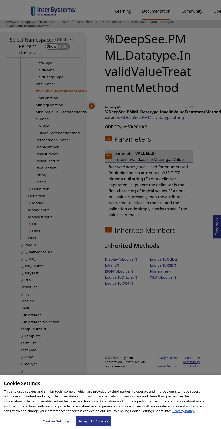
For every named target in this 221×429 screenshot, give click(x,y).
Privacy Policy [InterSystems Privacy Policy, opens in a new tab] (183, 413)
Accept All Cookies (93, 423)
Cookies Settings (56, 423)
